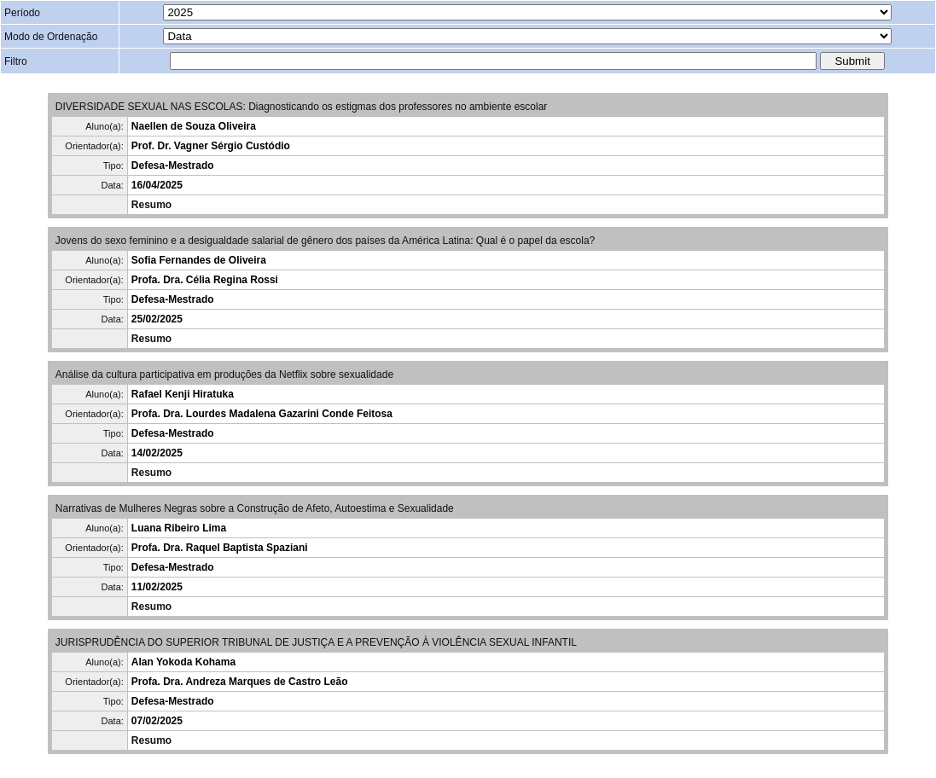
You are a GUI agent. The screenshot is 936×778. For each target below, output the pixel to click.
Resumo (151, 205)
